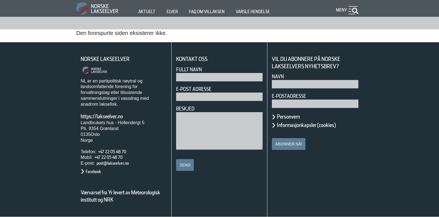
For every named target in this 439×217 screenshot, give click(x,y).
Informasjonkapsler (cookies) (317, 125)
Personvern (292, 116)
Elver (175, 11)
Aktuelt (147, 11)
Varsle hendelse (269, 11)
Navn (279, 76)
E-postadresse (292, 96)
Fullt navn (191, 69)
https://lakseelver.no (109, 116)
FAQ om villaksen (215, 11)
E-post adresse (198, 89)
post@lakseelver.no (118, 163)
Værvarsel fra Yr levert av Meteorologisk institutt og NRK (123, 196)
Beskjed (187, 109)
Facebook (96, 171)
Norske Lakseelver (110, 59)
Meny (340, 10)
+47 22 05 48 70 (117, 151)
